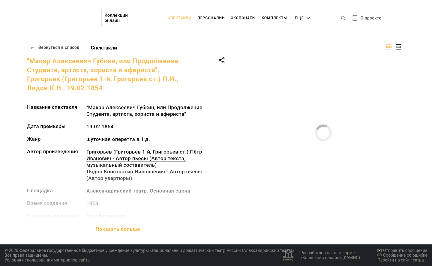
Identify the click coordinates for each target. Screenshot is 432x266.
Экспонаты (243, 18)
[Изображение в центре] (398, 46)
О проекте (371, 18)
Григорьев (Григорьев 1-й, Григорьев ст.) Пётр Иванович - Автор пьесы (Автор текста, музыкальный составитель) (144, 158)
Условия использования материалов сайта (47, 260)
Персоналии (211, 18)
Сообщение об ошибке (402, 255)
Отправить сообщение (402, 250)
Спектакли (179, 18)
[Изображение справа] (389, 46)
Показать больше (117, 229)
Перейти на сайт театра (400, 260)
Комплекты (274, 18)
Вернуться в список (54, 47)
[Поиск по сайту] (343, 18)
